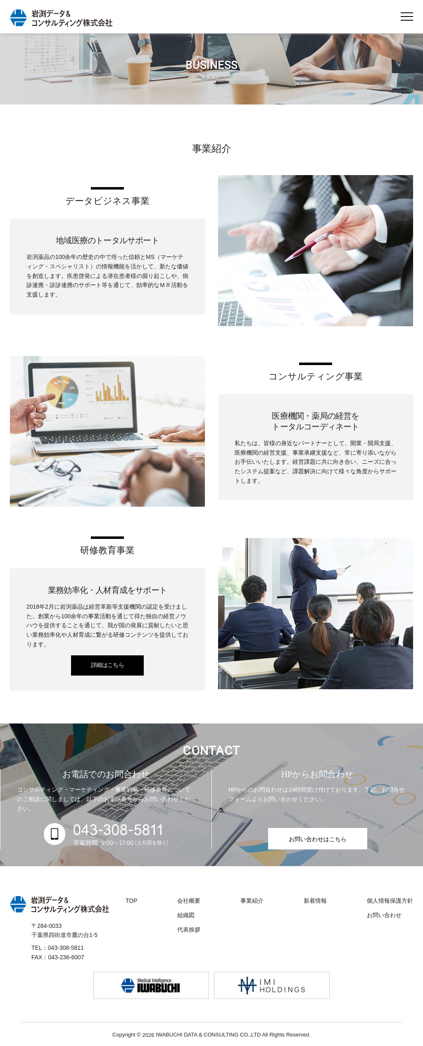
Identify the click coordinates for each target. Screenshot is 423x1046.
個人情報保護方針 (390, 900)
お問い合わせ (384, 915)
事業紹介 (252, 900)
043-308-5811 (66, 947)
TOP (132, 900)
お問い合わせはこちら (318, 839)
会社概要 (188, 900)
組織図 (186, 915)
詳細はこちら (107, 665)
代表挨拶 (188, 929)
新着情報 (315, 900)
